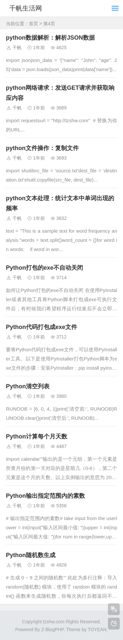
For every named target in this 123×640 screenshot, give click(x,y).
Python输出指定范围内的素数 (45, 496)
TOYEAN (97, 629)
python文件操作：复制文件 (42, 148)
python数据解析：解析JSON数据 (50, 37)
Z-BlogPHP (52, 629)
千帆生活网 (25, 8)
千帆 (17, 47)
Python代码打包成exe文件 (41, 327)
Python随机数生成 (30, 555)
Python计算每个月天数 (36, 436)
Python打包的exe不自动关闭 (44, 267)
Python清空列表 (28, 386)
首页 (33, 23)
